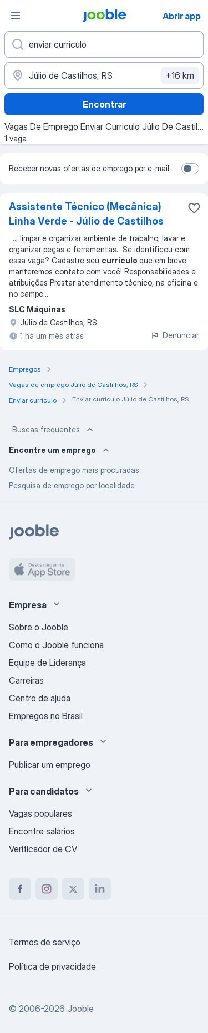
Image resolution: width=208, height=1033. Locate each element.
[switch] (190, 168)
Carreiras (26, 680)
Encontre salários (42, 831)
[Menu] (15, 15)
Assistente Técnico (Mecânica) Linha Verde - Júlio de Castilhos (86, 214)
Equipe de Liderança (47, 662)
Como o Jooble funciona (56, 644)
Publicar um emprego (49, 764)
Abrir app (182, 16)
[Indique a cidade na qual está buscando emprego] (104, 75)
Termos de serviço (44, 942)
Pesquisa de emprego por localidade (72, 485)
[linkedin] (100, 889)
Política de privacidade (52, 966)
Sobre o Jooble (38, 627)
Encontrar (104, 104)
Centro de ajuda (39, 698)
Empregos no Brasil (46, 715)
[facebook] (20, 889)
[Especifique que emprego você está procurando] (104, 44)
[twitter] (73, 889)
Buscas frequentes (53, 429)
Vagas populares (40, 813)
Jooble (80, 1008)
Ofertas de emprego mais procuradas (74, 470)
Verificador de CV (43, 848)
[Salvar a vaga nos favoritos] (194, 208)
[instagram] (46, 889)
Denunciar (174, 335)
